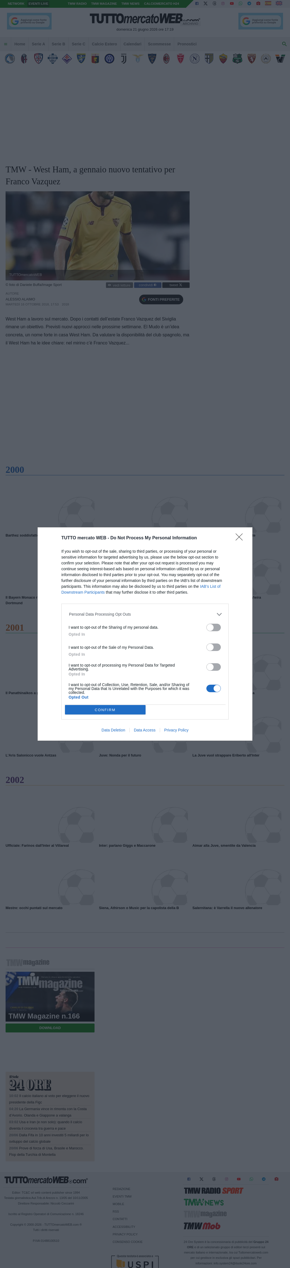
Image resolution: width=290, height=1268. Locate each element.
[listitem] (145, 614)
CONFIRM (105, 710)
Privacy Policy (176, 730)
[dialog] (145, 634)
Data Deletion (113, 730)
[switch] (213, 627)
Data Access (145, 730)
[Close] (241, 538)
